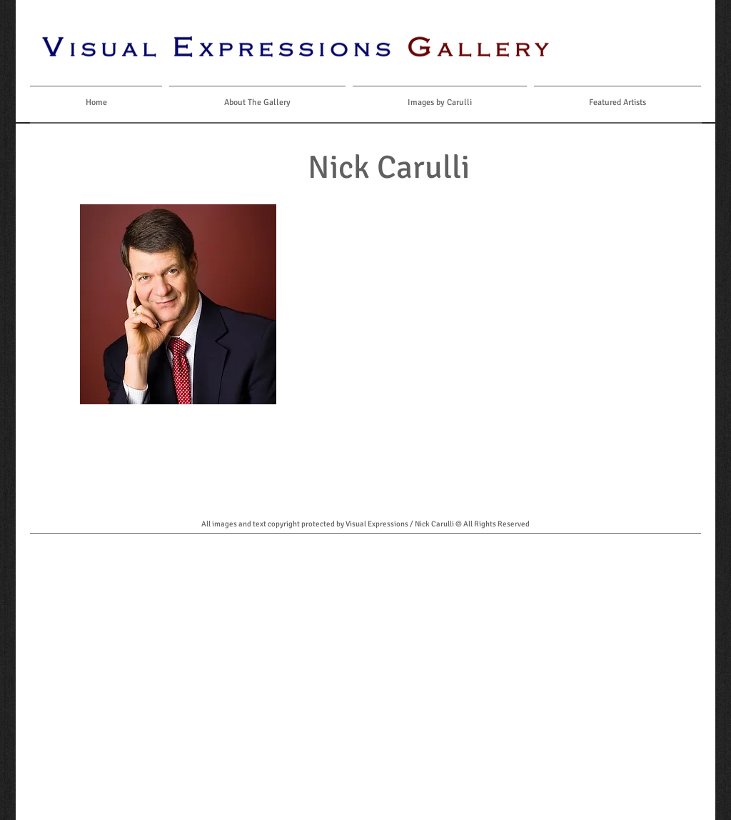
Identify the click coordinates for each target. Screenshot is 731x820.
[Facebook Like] (639, 46)
